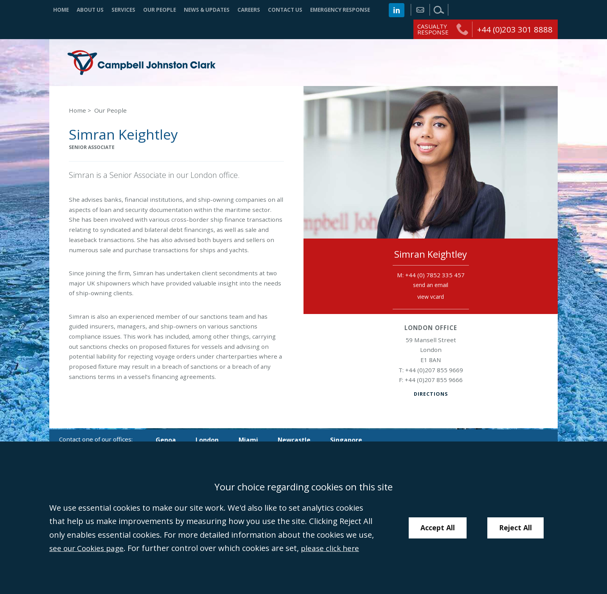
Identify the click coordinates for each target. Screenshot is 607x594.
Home (61, 9)
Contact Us (285, 9)
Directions (431, 394)
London (208, 439)
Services (123, 9)
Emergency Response (340, 9)
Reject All (516, 528)
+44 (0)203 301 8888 (515, 29)
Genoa (166, 439)
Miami (251, 439)
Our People (159, 9)
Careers (248, 9)
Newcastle (298, 439)
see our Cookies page (88, 547)
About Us (90, 9)
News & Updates (207, 9)
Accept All (437, 528)
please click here (335, 547)
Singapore (352, 439)
